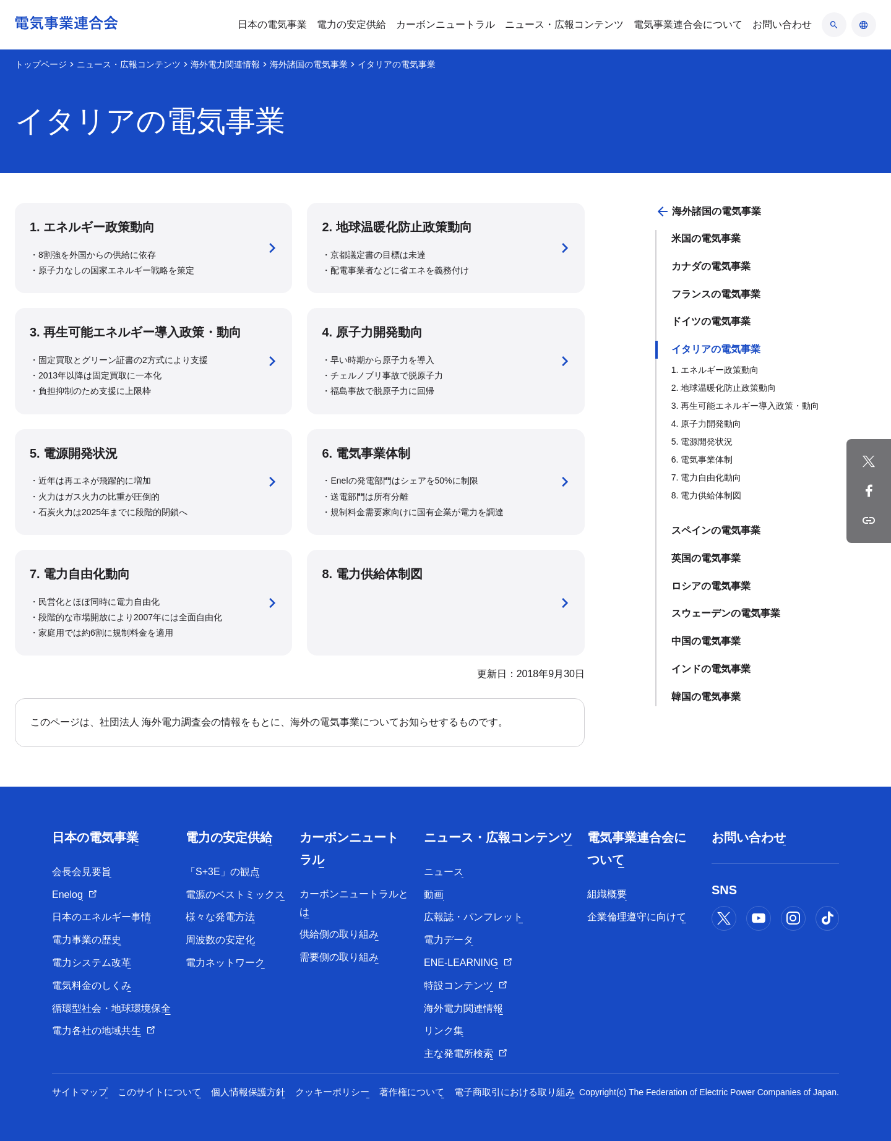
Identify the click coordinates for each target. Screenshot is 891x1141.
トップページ (41, 64)
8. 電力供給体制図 (706, 495)
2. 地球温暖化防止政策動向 (724, 388)
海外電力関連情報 (225, 64)
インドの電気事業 (711, 669)
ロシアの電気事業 (711, 586)
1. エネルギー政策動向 (715, 370)
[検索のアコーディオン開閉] (834, 24)
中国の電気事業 (706, 641)
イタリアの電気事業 (715, 349)
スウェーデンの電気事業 (725, 613)
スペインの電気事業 (715, 530)
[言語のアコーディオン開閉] (863, 24)
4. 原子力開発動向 (706, 424)
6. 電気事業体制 (702, 459)
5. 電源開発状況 (702, 442)
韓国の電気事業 (706, 696)
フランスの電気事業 (715, 294)
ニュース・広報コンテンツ (129, 64)
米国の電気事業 (706, 238)
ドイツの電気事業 (711, 321)
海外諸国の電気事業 (309, 64)
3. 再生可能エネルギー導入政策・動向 (745, 406)
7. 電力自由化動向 (706, 477)
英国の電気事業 (706, 558)
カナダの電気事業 (711, 266)
